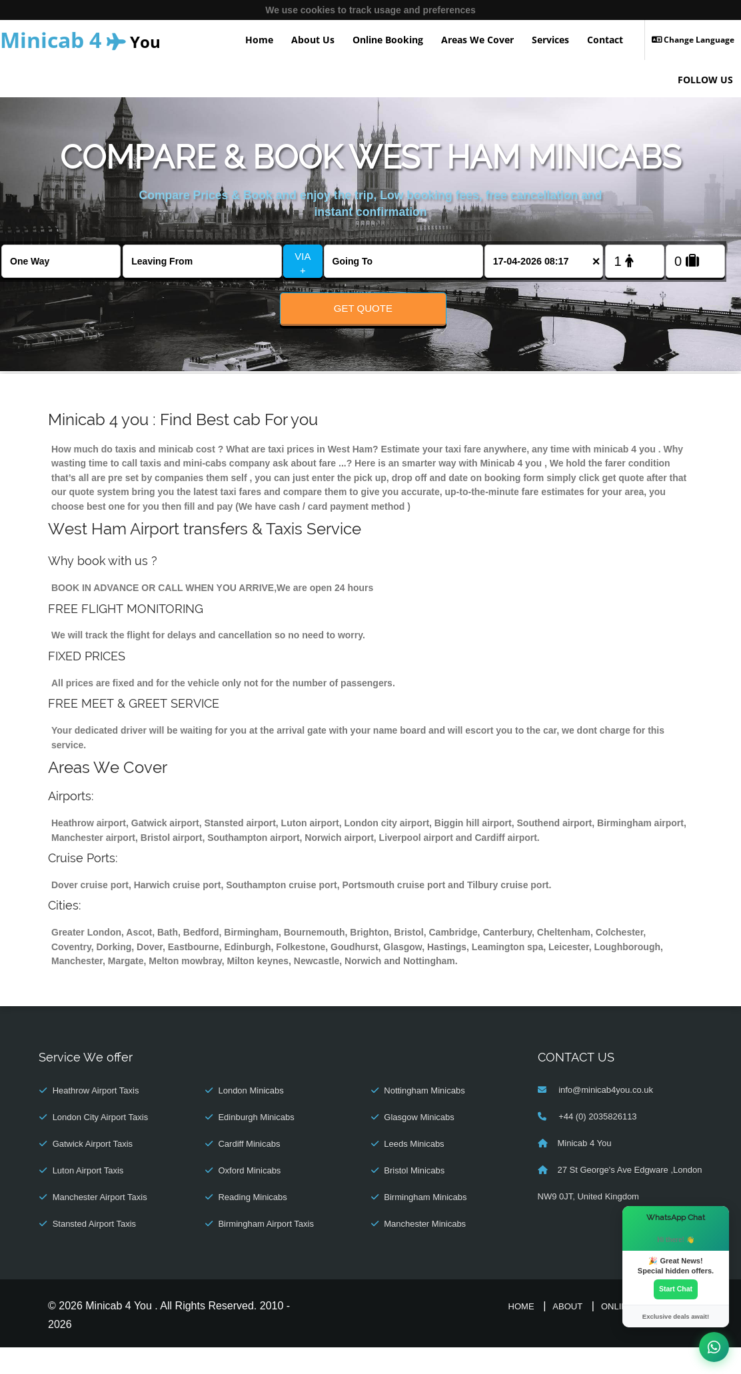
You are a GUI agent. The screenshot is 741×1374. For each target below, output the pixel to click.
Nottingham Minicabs (424, 1118)
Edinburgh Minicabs (256, 1144)
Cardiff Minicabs (249, 1171)
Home (259, 39)
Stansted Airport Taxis (95, 1251)
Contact (605, 39)
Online (617, 1334)
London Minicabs (250, 1118)
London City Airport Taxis (101, 1144)
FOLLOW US (705, 79)
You (80, 39)
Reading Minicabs (252, 1224)
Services (550, 39)
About (567, 1334)
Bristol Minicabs (414, 1198)
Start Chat (675, 1287)
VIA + (303, 263)
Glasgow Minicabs (419, 1144)
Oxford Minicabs (249, 1198)
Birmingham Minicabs (425, 1224)
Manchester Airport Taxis (100, 1224)
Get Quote (363, 308)
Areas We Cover (477, 39)
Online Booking (388, 39)
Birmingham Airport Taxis (266, 1251)
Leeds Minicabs (414, 1171)
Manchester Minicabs (425, 1251)
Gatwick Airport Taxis (93, 1171)
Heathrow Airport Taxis (96, 1118)
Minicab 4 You (585, 1170)
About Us (313, 39)
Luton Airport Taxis (88, 1198)
